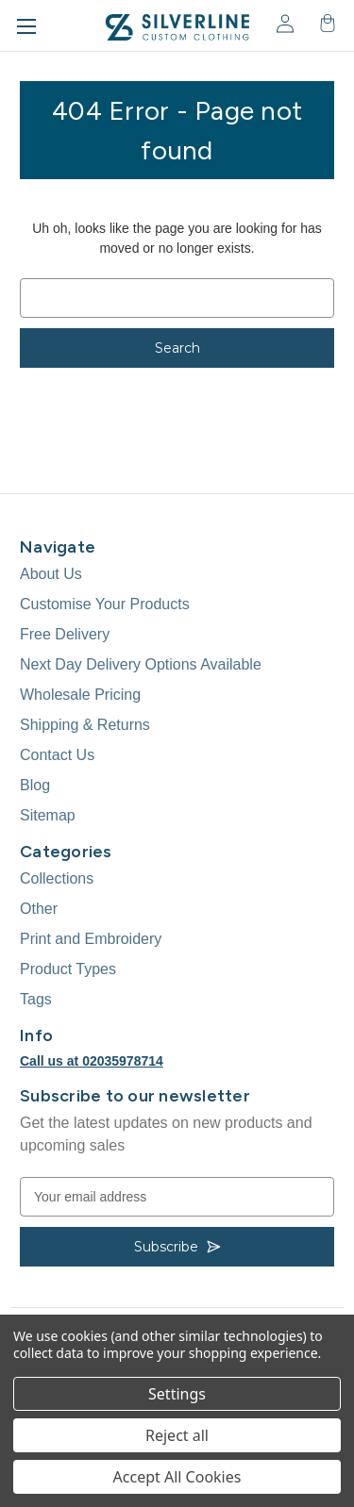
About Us (51, 574)
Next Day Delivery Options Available (140, 664)
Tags (36, 999)
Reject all (177, 1435)
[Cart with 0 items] (326, 23)
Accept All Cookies (177, 1476)
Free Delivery (65, 634)
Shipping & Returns (85, 725)
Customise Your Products (105, 604)
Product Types (68, 969)
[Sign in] (283, 23)
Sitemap (48, 815)
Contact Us (57, 755)
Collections (56, 878)
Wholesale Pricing (80, 695)
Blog (35, 785)
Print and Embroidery (90, 939)
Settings (177, 1393)
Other (39, 909)
